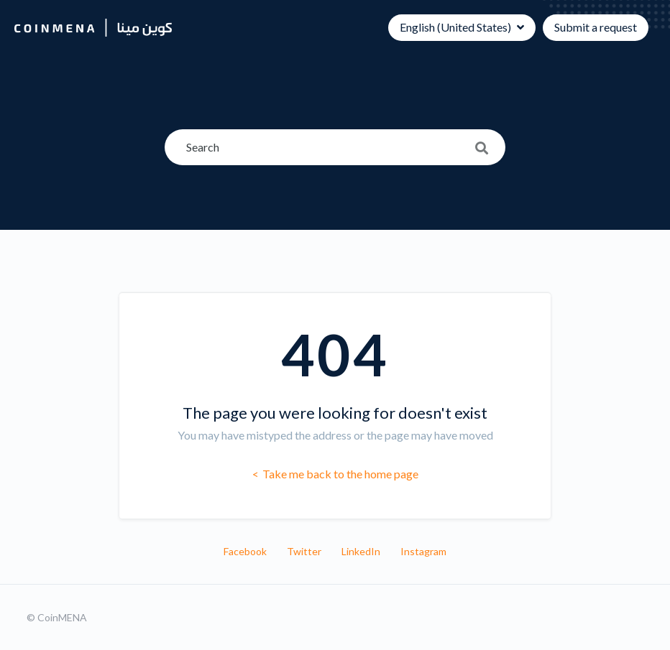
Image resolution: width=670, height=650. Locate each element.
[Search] (335, 147)
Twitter (304, 551)
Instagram (423, 551)
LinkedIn (360, 551)
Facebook (245, 551)
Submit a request (595, 27)
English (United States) (456, 27)
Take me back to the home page (339, 473)
